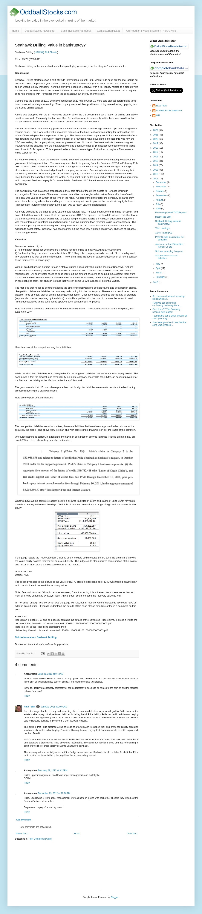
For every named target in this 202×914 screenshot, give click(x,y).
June (158, 208)
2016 (156, 156)
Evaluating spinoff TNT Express (170, 212)
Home (15, 30)
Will (158, 115)
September (161, 195)
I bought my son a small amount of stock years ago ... (169, 317)
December (161, 182)
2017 (156, 152)
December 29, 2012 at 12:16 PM (54, 793)
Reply (27, 696)
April (158, 268)
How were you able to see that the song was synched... (169, 323)
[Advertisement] (124, 870)
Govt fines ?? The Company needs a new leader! (166, 310)
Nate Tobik (29, 706)
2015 (156, 161)
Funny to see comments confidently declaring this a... (166, 304)
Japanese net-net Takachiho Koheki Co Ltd (169, 245)
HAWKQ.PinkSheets (46, 52)
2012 (156, 174)
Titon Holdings (162, 228)
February (160, 277)
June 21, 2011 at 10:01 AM (54, 706)
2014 (156, 165)
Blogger (114, 897)
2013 (156, 169)
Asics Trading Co (163, 232)
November (161, 186)
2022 (156, 130)
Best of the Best (163, 217)
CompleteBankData (108, 30)
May (158, 264)
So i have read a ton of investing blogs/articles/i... (168, 297)
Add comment (23, 819)
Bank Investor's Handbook (76, 30)
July (158, 204)
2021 (156, 134)
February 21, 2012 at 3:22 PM (53, 770)
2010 (156, 282)
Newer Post (21, 833)
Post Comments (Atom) (40, 839)
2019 (156, 143)
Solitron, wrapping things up (169, 251)
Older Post (132, 833)
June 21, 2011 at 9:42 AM (50, 674)
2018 (156, 148)
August (159, 200)
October (160, 191)
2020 (156, 139)
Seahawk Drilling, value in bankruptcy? (168, 222)
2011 (156, 178)
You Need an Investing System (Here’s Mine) (151, 30)
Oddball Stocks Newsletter (40, 30)
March (159, 272)
